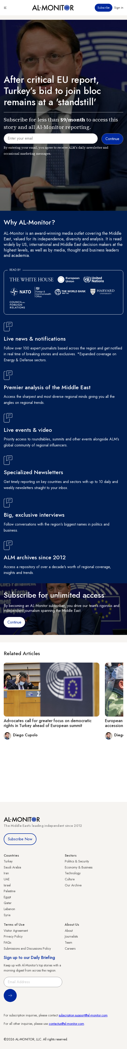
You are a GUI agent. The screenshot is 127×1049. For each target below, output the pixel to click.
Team (68, 942)
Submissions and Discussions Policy (27, 948)
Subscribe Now (20, 839)
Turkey (8, 861)
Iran (6, 873)
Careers (70, 948)
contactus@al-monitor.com (66, 1023)
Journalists (71, 936)
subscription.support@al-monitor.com (83, 1015)
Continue (14, 622)
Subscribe (104, 8)
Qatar (8, 903)
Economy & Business (78, 867)
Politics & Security (77, 861)
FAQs (7, 942)
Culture (70, 879)
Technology (73, 873)
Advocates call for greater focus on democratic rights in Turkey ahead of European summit (47, 723)
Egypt (7, 897)
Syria (7, 915)
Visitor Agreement (16, 930)
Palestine (9, 891)
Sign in (118, 8)
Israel (7, 885)
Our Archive (73, 885)
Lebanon (9, 909)
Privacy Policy (13, 936)
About (69, 930)
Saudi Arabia (12, 867)
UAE (7, 879)
